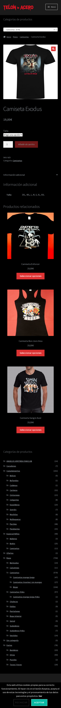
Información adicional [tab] (14, 174)
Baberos (13, 538)
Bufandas (14, 480)
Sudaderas (14, 626)
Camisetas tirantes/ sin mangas (27, 582)
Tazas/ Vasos (16, 664)
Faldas (13, 606)
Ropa (15, 37)
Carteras (13, 490)
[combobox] (30, 30)
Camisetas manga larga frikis (26, 597)
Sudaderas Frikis (17, 630)
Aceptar (39, 702)
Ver (40, 696)
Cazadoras (11, 466)
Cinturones (15, 495)
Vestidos (14, 635)
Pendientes (15, 529)
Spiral (12, 621)
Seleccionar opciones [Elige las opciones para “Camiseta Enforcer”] (30, 275)
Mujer (15, 587)
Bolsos (13, 475)
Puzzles (13, 659)
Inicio (9, 37)
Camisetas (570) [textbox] (30, 30)
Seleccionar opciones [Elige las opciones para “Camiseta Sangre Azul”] (30, 429)
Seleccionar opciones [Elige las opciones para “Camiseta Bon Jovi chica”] (30, 352)
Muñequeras (15, 519)
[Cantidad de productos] (8, 144)
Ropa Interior (15, 616)
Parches (13, 524)
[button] (53, 49)
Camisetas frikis (17, 592)
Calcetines (14, 567)
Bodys (12, 543)
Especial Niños (12, 534)
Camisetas (24, 37)
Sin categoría (12, 640)
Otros (12, 655)
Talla (5, 130)
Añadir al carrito (26, 144)
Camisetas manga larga (24, 577)
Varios (9, 645)
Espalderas (15, 504)
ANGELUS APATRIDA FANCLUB (19, 461)
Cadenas (13, 485)
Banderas (14, 650)
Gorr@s (13, 509)
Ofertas (9, 553)
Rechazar (21, 702)
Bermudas (14, 563)
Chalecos (14, 601)
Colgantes (14, 500)
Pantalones (15, 611)
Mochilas (14, 514)
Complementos (13, 471)
